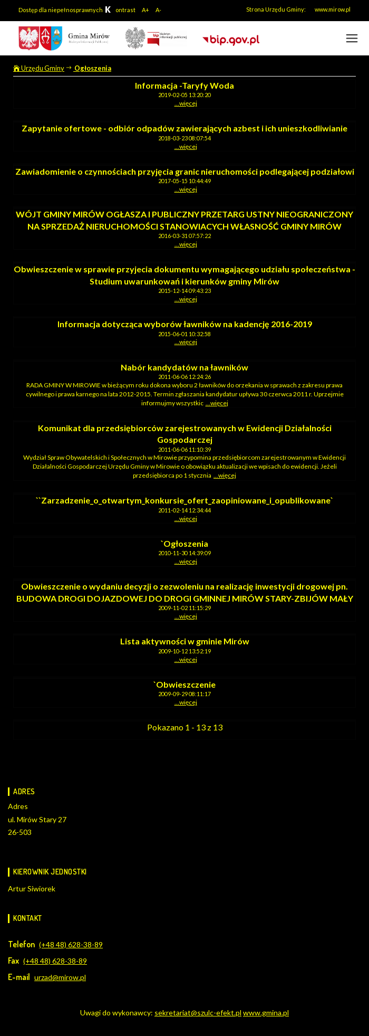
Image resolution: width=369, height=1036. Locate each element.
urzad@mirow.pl (60, 977)
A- (158, 9)
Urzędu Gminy (38, 68)
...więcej (185, 103)
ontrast (119, 9)
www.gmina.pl (266, 1012)
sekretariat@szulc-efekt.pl (197, 1012)
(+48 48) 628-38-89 (71, 944)
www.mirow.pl (333, 9)
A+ (145, 9)
